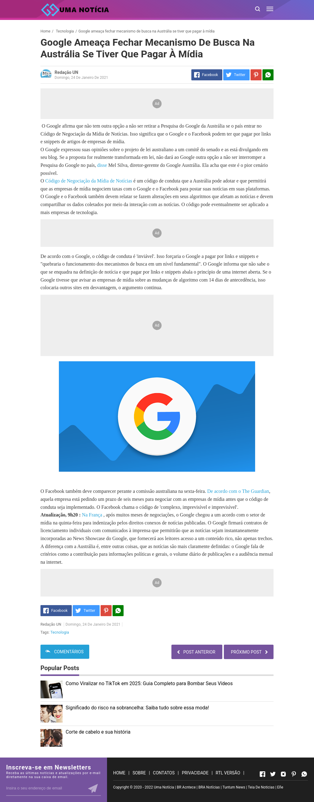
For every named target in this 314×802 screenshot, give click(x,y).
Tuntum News (233, 787)
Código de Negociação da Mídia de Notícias (89, 180)
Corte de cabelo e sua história (98, 732)
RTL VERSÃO (228, 772)
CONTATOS (164, 772)
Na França (92, 514)
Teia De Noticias (261, 787)
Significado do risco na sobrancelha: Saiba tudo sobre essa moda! (137, 708)
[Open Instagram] (283, 774)
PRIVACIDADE (195, 772)
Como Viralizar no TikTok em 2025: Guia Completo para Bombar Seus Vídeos (149, 683)
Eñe (280, 787)
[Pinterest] (256, 74)
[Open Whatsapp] (304, 774)
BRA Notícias (209, 787)
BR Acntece (186, 787)
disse (102, 165)
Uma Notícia (164, 787)
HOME (119, 772)
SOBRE (139, 772)
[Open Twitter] (273, 774)
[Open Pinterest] (293, 774)
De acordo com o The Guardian (238, 491)
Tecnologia (60, 632)
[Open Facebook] (262, 774)
